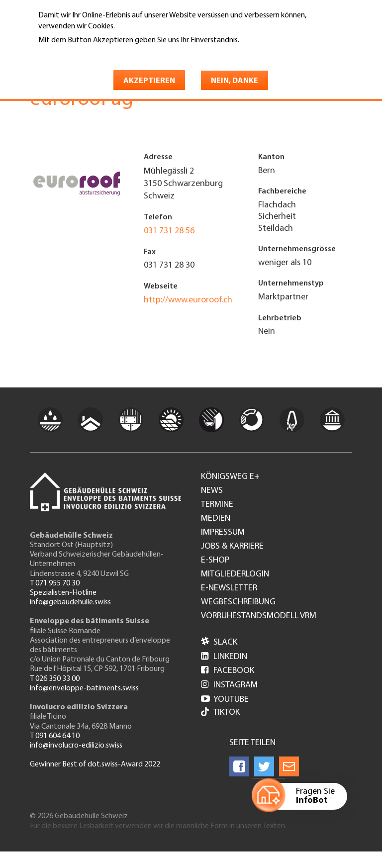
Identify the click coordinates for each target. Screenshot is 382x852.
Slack (219, 642)
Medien (215, 518)
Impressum (223, 532)
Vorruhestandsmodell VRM (258, 616)
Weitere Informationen (81, 54)
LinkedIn (224, 657)
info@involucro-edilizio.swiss (76, 746)
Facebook (227, 670)
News (212, 490)
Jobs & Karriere (232, 546)
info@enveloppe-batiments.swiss (84, 688)
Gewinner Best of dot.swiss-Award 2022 (95, 764)
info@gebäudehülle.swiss (70, 602)
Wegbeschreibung (238, 602)
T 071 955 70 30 (55, 583)
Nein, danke (234, 81)
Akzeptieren (149, 81)
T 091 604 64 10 (55, 736)
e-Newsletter (229, 588)
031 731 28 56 (169, 231)
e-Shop (215, 560)
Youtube (225, 699)
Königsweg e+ (230, 477)
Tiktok (220, 713)
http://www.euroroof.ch (188, 300)
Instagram (229, 685)
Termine (217, 504)
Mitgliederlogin (235, 574)
